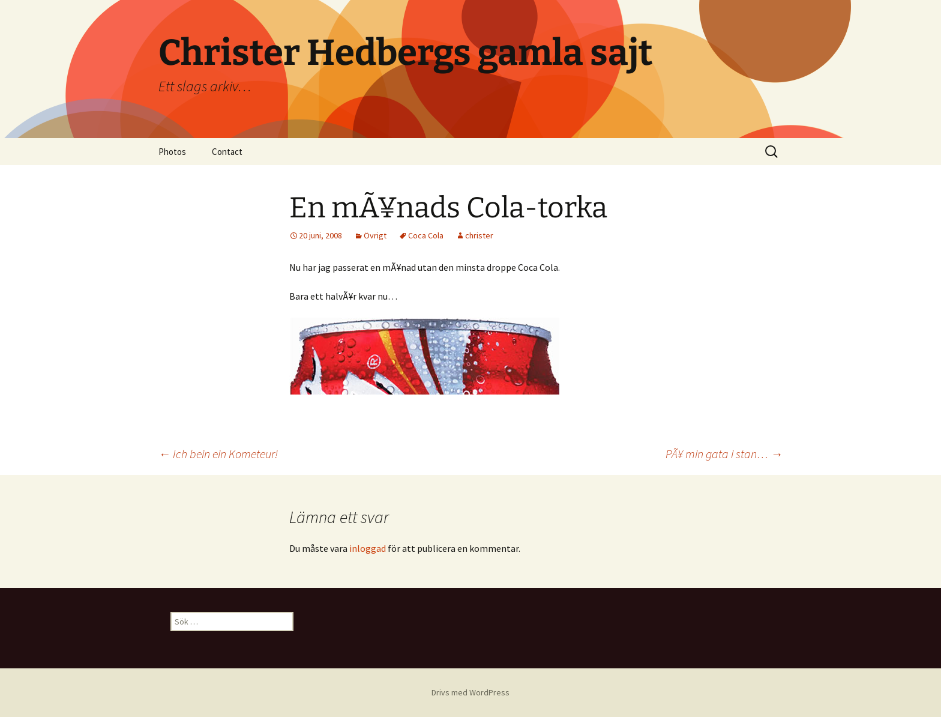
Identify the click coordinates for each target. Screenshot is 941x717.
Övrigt (375, 235)
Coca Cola (425, 235)
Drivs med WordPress (470, 692)
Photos (172, 151)
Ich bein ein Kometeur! (218, 453)
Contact (227, 151)
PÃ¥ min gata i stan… (724, 453)
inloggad (367, 548)
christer (479, 235)
